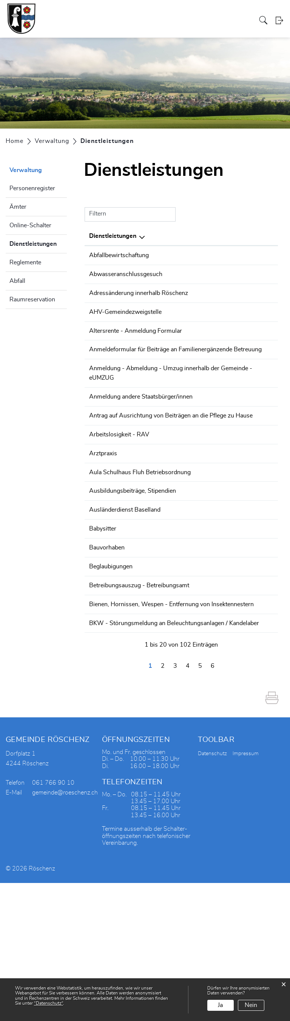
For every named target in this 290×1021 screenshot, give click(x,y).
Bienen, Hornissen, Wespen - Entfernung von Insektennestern (126, 716)
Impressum (246, 892)
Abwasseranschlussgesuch (125, 274)
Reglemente (25, 262)
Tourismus (204, 12)
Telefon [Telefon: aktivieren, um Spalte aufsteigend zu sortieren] (241, 236)
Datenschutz (212, 892)
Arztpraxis (103, 531)
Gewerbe (160, 12)
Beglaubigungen (111, 661)
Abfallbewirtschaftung (119, 255)
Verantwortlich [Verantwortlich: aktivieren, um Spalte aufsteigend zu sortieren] (195, 236)
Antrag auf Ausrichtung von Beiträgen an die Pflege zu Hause (126, 485)
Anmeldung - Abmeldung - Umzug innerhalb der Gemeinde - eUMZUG (125, 421)
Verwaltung (112, 12)
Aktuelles (249, 12)
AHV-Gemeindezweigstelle (125, 320)
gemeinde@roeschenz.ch (65, 931)
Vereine (181, 12)
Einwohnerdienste (198, 292)
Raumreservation (32, 299)
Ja (220, 1005)
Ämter (17, 207)
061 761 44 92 (252, 550)
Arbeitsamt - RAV (198, 513)
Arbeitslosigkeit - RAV (119, 513)
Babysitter (102, 624)
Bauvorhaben (107, 642)
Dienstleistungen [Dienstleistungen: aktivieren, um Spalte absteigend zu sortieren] (112, 236)
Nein (251, 1005)
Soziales (137, 12)
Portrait (72, 12)
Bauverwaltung (194, 274)
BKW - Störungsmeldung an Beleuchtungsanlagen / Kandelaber (123, 752)
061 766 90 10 (252, 274)
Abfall (17, 281)
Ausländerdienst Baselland (124, 605)
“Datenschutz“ (48, 1003)
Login (279, 28)
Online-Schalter (30, 225)
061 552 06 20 (252, 513)
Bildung (227, 12)
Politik (89, 12)
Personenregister (32, 188)
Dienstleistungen (38, 243)
